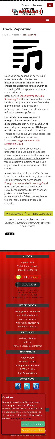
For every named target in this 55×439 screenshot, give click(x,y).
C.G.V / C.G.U (27, 357)
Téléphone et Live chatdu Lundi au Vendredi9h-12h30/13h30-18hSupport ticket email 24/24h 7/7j (27, 294)
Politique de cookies (21, 418)
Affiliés (27, 342)
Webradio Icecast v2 (27, 326)
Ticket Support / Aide (27, 266)
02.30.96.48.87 (29, 284)
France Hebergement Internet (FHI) (33, 435)
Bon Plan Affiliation (27, 373)
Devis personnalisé (27, 269)
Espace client (27, 262)
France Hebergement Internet (27, 345)
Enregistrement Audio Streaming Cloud (22, 142)
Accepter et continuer (33, 423)
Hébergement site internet (28, 311)
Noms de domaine (27, 319)
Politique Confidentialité (27, 365)
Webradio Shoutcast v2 (27, 322)
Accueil (5, 34)
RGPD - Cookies (27, 369)
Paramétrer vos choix (33, 430)
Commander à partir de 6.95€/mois (28, 213)
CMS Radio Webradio (27, 315)
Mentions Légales (27, 361)
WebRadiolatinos (27, 338)
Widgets (15, 34)
